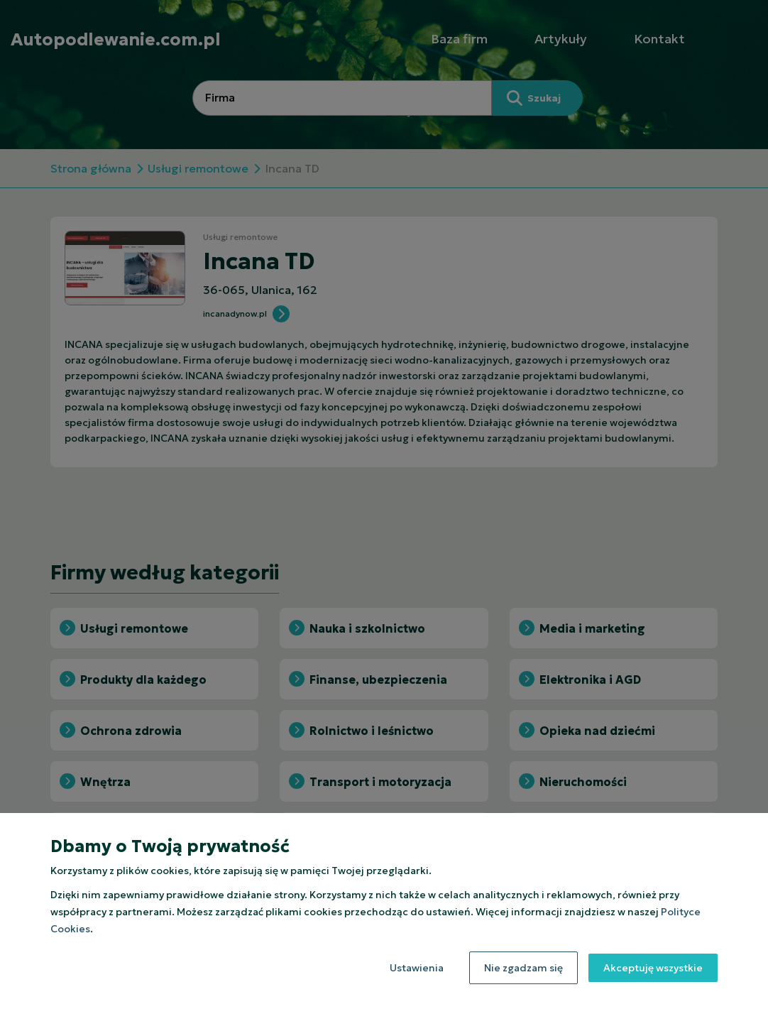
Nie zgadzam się (523, 967)
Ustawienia (417, 967)
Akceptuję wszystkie (653, 967)
